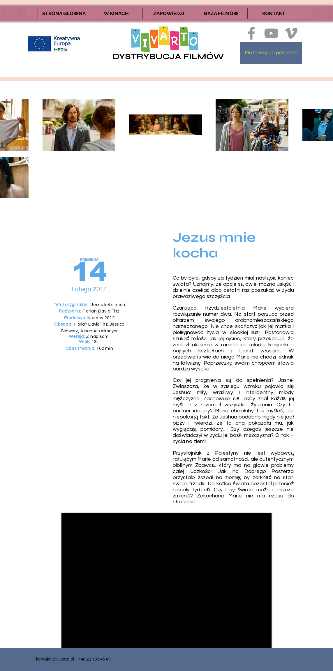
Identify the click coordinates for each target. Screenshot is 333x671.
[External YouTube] (166, 580)
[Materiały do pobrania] (271, 53)
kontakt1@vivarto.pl (55, 659)
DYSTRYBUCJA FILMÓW (168, 56)
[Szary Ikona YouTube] (271, 33)
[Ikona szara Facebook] (251, 33)
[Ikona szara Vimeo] (291, 33)
